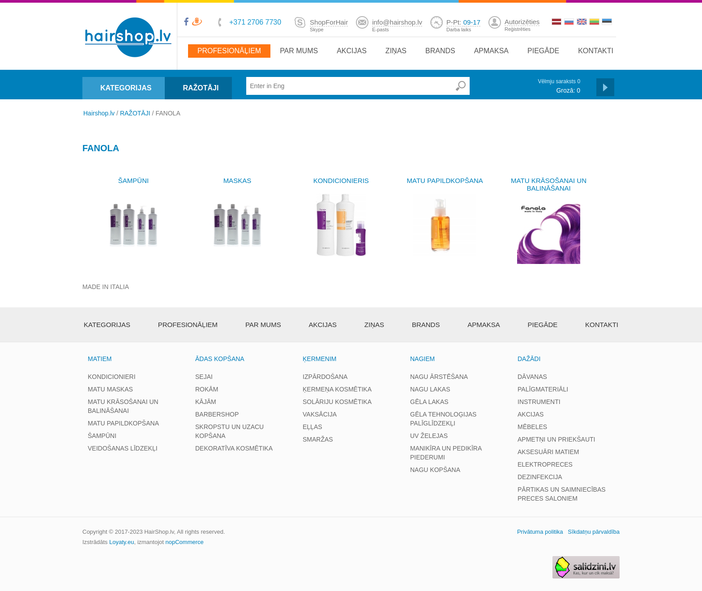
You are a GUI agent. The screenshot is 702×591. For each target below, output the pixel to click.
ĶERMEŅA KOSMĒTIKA (337, 389)
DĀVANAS (532, 376)
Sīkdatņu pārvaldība (594, 531)
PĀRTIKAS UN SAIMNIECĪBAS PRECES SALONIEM (562, 494)
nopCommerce (185, 542)
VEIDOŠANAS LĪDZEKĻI (123, 448)
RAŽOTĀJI (200, 88)
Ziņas (396, 51)
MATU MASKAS (110, 389)
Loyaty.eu (121, 542)
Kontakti (595, 51)
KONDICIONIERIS (341, 180)
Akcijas (352, 51)
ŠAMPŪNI (133, 180)
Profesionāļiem (229, 51)
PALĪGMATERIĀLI (543, 389)
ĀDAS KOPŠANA (219, 358)
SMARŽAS (318, 439)
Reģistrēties (518, 29)
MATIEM (99, 358)
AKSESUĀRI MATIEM (548, 451)
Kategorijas (107, 324)
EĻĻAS (312, 426)
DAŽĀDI (529, 358)
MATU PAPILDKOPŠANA (445, 180)
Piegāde (543, 51)
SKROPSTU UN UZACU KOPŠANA (229, 431)
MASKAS (237, 180)
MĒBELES (532, 426)
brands (440, 51)
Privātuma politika (540, 531)
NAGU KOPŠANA (435, 469)
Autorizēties (522, 22)
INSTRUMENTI (539, 401)
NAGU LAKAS (430, 389)
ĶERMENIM (319, 358)
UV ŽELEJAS (429, 435)
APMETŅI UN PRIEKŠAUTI (556, 439)
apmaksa (491, 51)
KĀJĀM (205, 401)
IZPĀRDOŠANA (325, 376)
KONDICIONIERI (112, 376)
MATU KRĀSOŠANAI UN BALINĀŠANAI (548, 184)
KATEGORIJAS (125, 88)
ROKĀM (206, 389)
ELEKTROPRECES (545, 464)
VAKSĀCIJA (320, 414)
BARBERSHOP (217, 414)
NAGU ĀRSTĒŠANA (439, 376)
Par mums (299, 51)
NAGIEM (422, 358)
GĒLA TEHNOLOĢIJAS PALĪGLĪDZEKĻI (443, 419)
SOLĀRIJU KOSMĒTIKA (337, 401)
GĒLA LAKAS (429, 401)
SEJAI (204, 376)
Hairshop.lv (99, 113)
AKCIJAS (531, 414)
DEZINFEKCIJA (540, 476)
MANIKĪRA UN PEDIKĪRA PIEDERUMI (445, 453)
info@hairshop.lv (397, 22)
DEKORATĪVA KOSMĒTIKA (234, 448)
